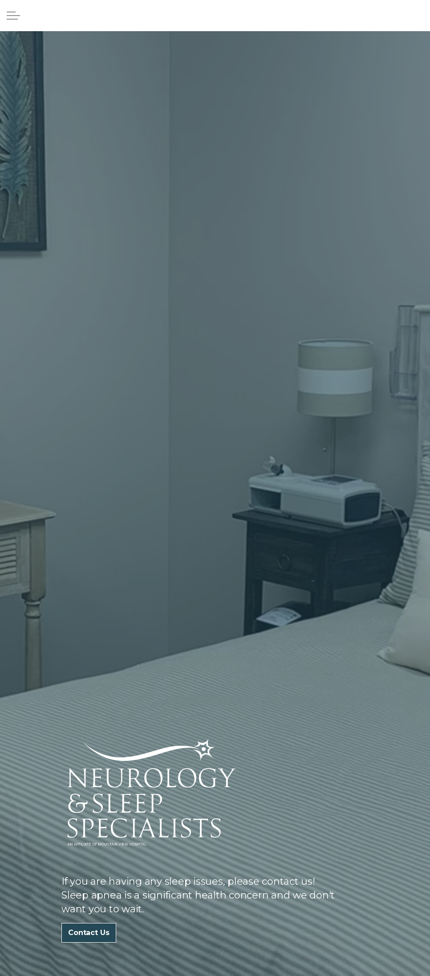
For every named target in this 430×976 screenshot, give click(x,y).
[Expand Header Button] (13, 15)
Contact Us (89, 932)
